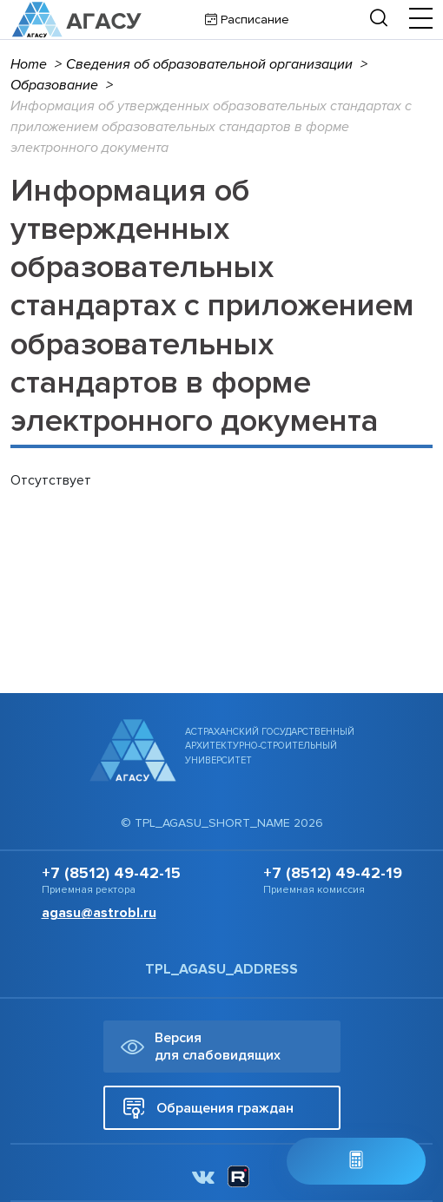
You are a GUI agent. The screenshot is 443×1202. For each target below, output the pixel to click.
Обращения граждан (208, 1107)
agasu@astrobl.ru (99, 912)
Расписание (253, 19)
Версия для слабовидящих (201, 1046)
